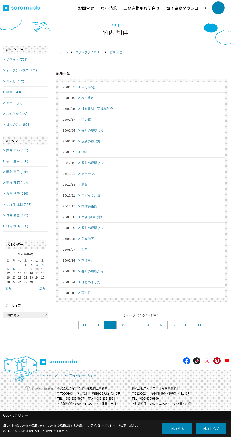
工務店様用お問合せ (141, 8)
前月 (8, 288)
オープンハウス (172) (21, 70)
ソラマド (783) (16, 59)
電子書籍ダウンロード (186, 8)
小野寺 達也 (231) (18, 204)
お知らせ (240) (16, 113)
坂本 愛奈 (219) (17, 193)
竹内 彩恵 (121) (17, 215)
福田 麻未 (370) (17, 161)
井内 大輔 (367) (17, 150)
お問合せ (86, 8)
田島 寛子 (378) (17, 172)
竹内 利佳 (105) (17, 226)
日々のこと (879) (18, 124)
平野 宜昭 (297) (17, 182)
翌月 (42, 288)
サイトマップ (49, 375)
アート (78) (14, 103)
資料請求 (109, 8)
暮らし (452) (15, 81)
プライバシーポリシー (82, 375)
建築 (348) (13, 92)
